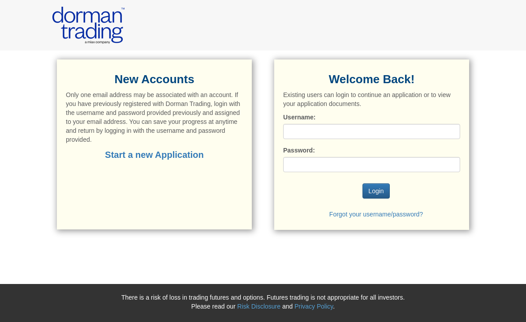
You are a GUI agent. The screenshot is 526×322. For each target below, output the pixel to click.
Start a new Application (154, 155)
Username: (299, 117)
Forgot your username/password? (376, 214)
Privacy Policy (313, 306)
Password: (299, 150)
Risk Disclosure (259, 306)
